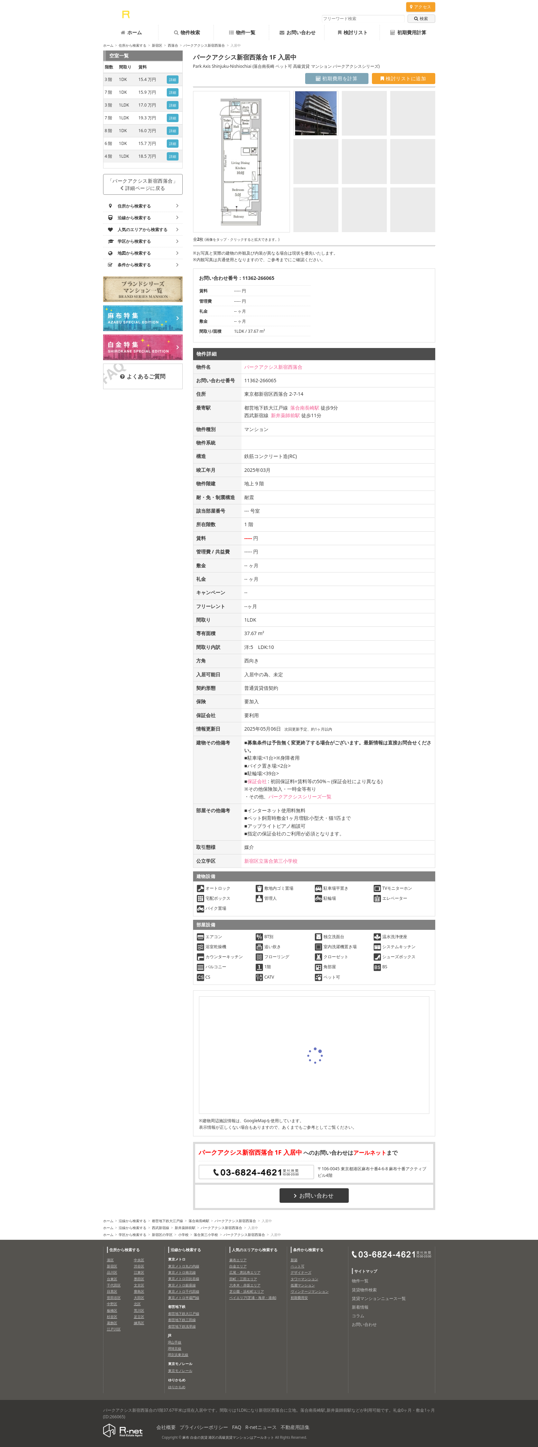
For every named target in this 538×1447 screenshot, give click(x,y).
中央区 (139, 1259)
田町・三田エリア (243, 1278)
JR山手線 (175, 1342)
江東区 (139, 1272)
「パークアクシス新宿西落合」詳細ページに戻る (143, 184)
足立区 (139, 1316)
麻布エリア (238, 1259)
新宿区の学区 (162, 1234)
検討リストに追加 (403, 78)
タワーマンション (304, 1278)
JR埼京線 (175, 1348)
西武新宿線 (160, 1227)
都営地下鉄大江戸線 (167, 1220)
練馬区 (139, 1322)
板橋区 (112, 1310)
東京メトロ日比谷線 (183, 1278)
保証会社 (257, 781)
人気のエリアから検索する (254, 1249)
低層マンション (303, 1285)
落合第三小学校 (206, 1234)
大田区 (139, 1297)
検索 (421, 18)
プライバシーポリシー (204, 1427)
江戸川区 (114, 1329)
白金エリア (238, 1266)
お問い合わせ (298, 32)
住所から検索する (132, 45)
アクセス (420, 7)
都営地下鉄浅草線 (182, 1326)
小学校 (183, 1234)
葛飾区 (112, 1322)
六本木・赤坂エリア (245, 1285)
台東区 (112, 1278)
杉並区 (112, 1316)
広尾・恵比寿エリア (245, 1272)
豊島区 (139, 1291)
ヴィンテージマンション (310, 1291)
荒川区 (139, 1310)
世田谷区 (114, 1297)
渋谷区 (139, 1266)
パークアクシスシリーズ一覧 (299, 796)
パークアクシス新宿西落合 (204, 45)
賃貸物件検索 (364, 1290)
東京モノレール (180, 1370)
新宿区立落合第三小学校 (271, 861)
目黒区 (112, 1291)
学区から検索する (132, 1234)
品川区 (112, 1272)
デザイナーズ (301, 1272)
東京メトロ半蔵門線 (183, 1297)
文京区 (139, 1285)
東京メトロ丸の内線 (183, 1266)
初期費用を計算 (337, 78)
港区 (110, 1259)
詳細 (172, 79)
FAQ (236, 1427)
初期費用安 (299, 1297)
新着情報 (360, 1307)
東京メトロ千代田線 (183, 1291)
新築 (294, 1259)
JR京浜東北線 (178, 1354)
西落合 (173, 45)
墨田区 (139, 1278)
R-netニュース (261, 1427)
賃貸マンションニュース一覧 (379, 1298)
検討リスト (353, 32)
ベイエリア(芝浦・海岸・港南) (252, 1297)
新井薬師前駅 (285, 415)
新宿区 (157, 45)
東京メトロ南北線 (182, 1272)
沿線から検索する (132, 1220)
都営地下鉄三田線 (182, 1319)
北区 (137, 1303)
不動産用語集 (295, 1427)
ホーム (131, 32)
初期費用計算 (408, 32)
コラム (358, 1316)
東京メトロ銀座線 (182, 1285)
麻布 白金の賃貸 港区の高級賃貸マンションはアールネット (228, 1437)
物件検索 (187, 32)
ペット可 (297, 1266)
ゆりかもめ (176, 1386)
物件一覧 (242, 32)
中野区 (112, 1303)
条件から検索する (308, 1249)
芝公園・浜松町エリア (246, 1291)
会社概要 (166, 1427)
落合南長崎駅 (304, 407)
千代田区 (114, 1285)
